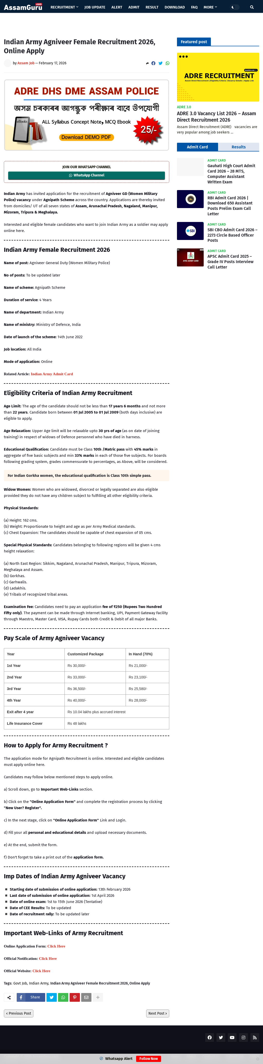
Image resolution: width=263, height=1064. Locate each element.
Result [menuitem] (152, 7)
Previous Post (20, 1013)
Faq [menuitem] (194, 7)
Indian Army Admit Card (52, 374)
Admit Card (197, 147)
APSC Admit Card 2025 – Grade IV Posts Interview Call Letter (230, 262)
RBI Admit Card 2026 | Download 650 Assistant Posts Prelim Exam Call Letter (230, 205)
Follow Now (148, 1059)
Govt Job (20, 983)
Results (239, 147)
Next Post (156, 1013)
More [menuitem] (209, 7)
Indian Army (38, 983)
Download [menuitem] (175, 7)
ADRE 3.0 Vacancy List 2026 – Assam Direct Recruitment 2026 (216, 117)
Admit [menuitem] (133, 7)
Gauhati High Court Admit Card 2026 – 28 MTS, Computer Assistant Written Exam (231, 173)
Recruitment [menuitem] (63, 7)
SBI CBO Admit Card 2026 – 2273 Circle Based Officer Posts (232, 235)
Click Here (56, 946)
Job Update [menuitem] (94, 7)
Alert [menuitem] (116, 7)
